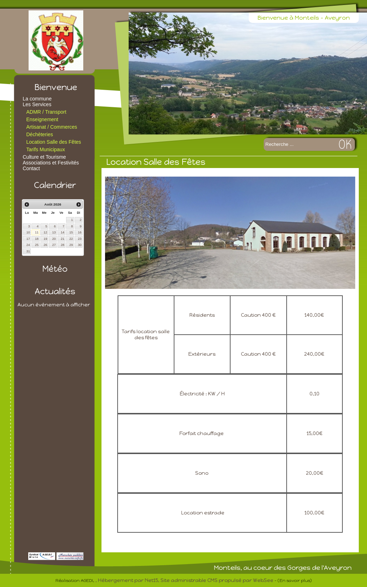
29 (71, 245)
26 (45, 245)
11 (37, 232)
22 (71, 239)
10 (28, 232)
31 (28, 251)
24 (28, 245)
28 (62, 245)
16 (79, 232)
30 (79, 245)
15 (71, 232)
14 (62, 232)
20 (54, 239)
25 (37, 245)
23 (79, 239)
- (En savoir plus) (293, 580)
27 (54, 245)
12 (45, 232)
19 (45, 239)
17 (28, 239)
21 (62, 239)
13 (54, 232)
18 (37, 239)
